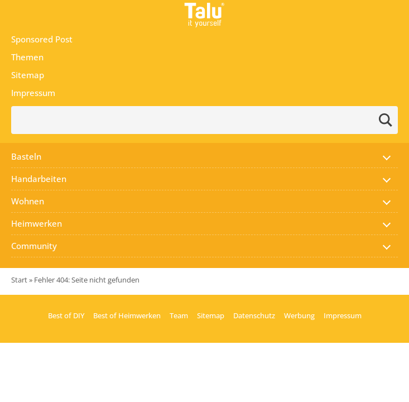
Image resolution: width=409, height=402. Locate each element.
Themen (27, 57)
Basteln (26, 156)
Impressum (33, 92)
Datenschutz (254, 315)
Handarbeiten (38, 178)
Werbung (299, 315)
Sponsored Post (42, 39)
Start (19, 280)
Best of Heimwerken (127, 315)
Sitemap (27, 74)
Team (179, 315)
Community (34, 245)
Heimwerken (36, 223)
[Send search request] (385, 120)
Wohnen (27, 201)
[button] (387, 156)
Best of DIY (66, 315)
